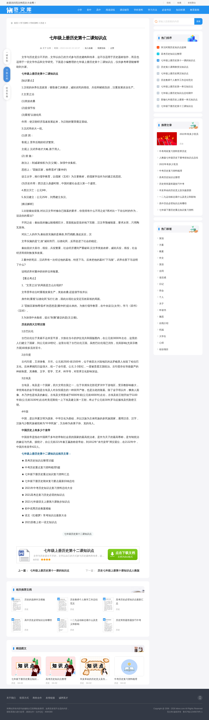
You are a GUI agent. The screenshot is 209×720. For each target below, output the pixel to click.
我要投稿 (101, 48)
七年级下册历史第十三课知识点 (177, 106)
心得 (161, 342)
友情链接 (50, 697)
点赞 (112, 48)
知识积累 (180, 9)
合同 (161, 271)
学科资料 (138, 9)
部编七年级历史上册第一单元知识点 (179, 99)
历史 (42, 23)
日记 (161, 284)
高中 (98, 9)
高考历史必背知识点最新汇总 (129, 601)
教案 (161, 251)
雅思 (161, 316)
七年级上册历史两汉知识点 (174, 73)
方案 (161, 245)
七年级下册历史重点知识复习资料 (26, 679)
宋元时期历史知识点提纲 (173, 47)
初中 (89, 9)
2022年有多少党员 (189, 134)
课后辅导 (124, 9)
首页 (16, 23)
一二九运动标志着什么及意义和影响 (84, 622)
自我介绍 (163, 323)
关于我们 (11, 697)
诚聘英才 (63, 697)
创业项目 (163, 349)
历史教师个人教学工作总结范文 (84, 601)
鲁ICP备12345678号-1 (192, 712)
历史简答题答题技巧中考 (128, 620)
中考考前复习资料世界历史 (173, 151)
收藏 (179, 3)
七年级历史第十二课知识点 (78, 534)
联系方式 (24, 697)
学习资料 (24, 23)
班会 (161, 290)
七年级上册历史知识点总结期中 (177, 93)
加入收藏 (89, 48)
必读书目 (166, 9)
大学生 (162, 336)
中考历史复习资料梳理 (125, 679)
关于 (161, 303)
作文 (161, 258)
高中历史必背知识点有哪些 (38, 620)
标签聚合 (192, 3)
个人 (161, 297)
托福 (161, 329)
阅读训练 (110, 9)
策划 (161, 238)
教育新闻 (194, 9)
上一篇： (23, 570)
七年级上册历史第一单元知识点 (177, 86)
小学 (79, 9)
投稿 (169, 3)
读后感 (162, 277)
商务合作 (37, 697)
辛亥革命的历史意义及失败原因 (94, 679)
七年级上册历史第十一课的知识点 (49, 570)
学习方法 (152, 9)
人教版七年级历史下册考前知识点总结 (178, 157)
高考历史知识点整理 (56, 679)
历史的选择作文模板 (34, 599)
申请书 (162, 310)
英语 (161, 264)
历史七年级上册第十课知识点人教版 (118, 570)
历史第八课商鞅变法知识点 (174, 67)
